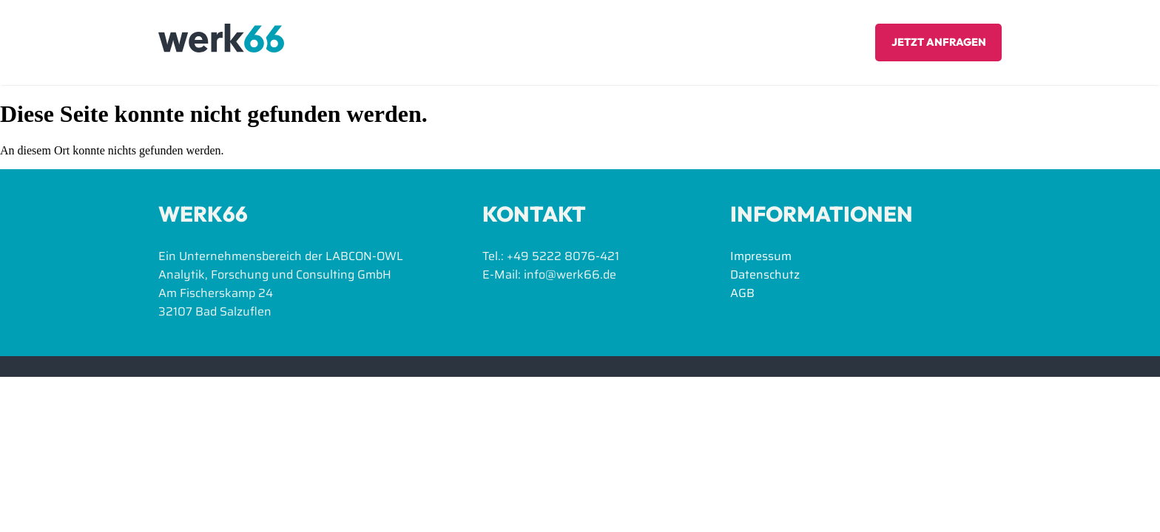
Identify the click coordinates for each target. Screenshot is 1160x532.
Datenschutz (765, 274)
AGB (742, 293)
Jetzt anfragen (938, 42)
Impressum (761, 256)
